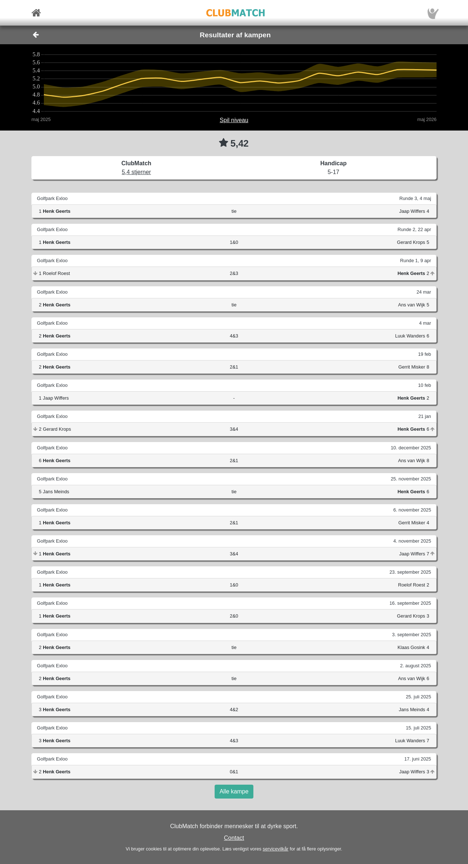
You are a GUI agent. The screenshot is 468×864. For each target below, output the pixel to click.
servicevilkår (275, 849)
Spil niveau (234, 120)
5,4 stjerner (136, 172)
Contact (234, 838)
